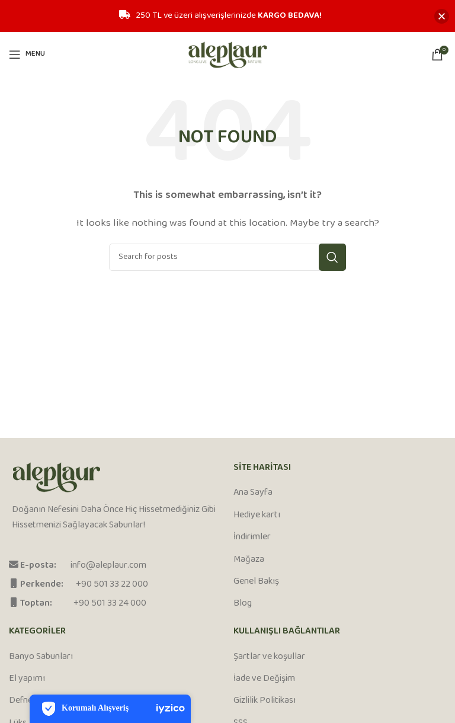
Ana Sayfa (253, 493)
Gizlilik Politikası (264, 701)
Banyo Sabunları (41, 657)
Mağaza (248, 560)
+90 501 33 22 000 (112, 585)
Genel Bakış (256, 581)
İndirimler (252, 537)
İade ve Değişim (264, 679)
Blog (242, 603)
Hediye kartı (256, 515)
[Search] (227, 257)
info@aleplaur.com (108, 566)
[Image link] (56, 478)
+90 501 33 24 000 (109, 604)
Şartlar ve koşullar (269, 657)
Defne (21, 701)
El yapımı (27, 679)
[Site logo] (228, 54)
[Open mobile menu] (27, 54)
